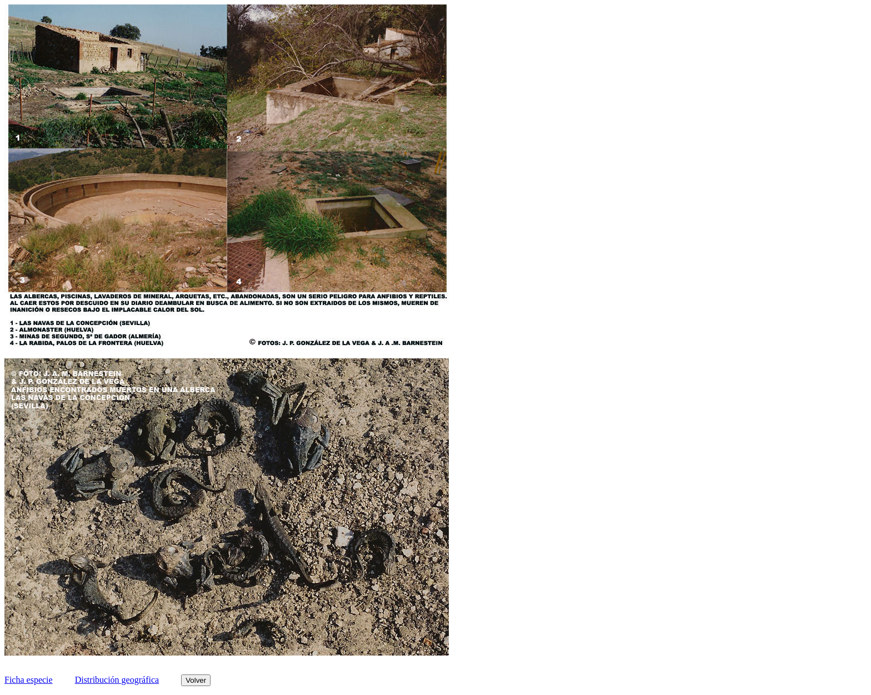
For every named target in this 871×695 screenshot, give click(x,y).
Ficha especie (28, 679)
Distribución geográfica (117, 679)
